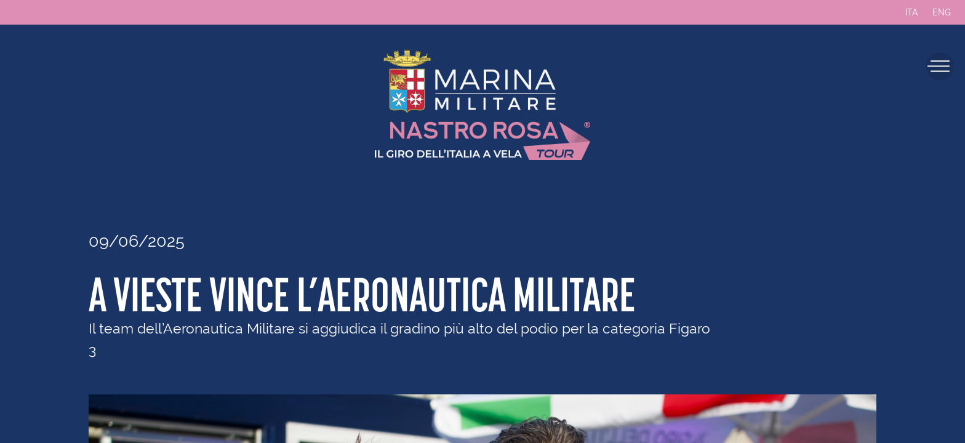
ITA (911, 12)
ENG (941, 12)
